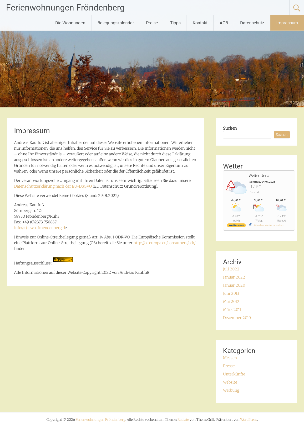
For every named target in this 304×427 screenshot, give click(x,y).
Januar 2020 (234, 285)
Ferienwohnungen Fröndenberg (65, 8)
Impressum (287, 22)
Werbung (231, 390)
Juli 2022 (231, 269)
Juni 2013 (231, 293)
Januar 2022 (234, 277)
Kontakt (200, 22)
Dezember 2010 (237, 317)
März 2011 (232, 309)
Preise (152, 22)
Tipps (175, 22)
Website (230, 382)
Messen (230, 357)
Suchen (230, 128)
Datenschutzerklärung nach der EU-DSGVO (53, 186)
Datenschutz (252, 22)
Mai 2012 (231, 301)
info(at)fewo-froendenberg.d (39, 227)
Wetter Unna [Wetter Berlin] (259, 175)
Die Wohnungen (70, 22)
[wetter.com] (236, 226)
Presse (229, 366)
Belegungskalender (115, 22)
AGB (224, 22)
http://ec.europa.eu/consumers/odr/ (164, 242)
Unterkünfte (234, 374)
